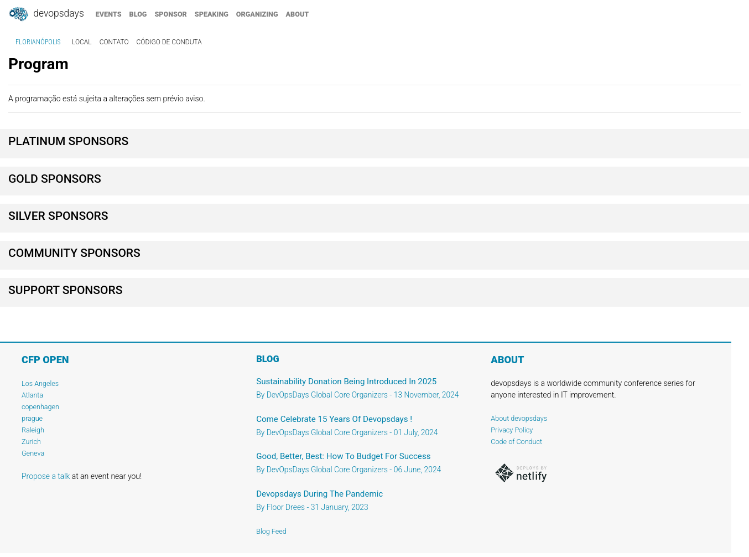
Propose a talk (46, 476)
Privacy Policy (512, 430)
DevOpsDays (46, 14)
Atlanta (32, 395)
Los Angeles (40, 383)
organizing (257, 14)
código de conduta (169, 42)
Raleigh (33, 430)
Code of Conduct (516, 441)
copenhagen (40, 407)
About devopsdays (519, 418)
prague (32, 418)
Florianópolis (37, 42)
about (297, 14)
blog (138, 14)
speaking (211, 14)
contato (114, 42)
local (82, 42)
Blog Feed (271, 531)
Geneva (33, 453)
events (109, 14)
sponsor (170, 14)
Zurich (31, 441)
